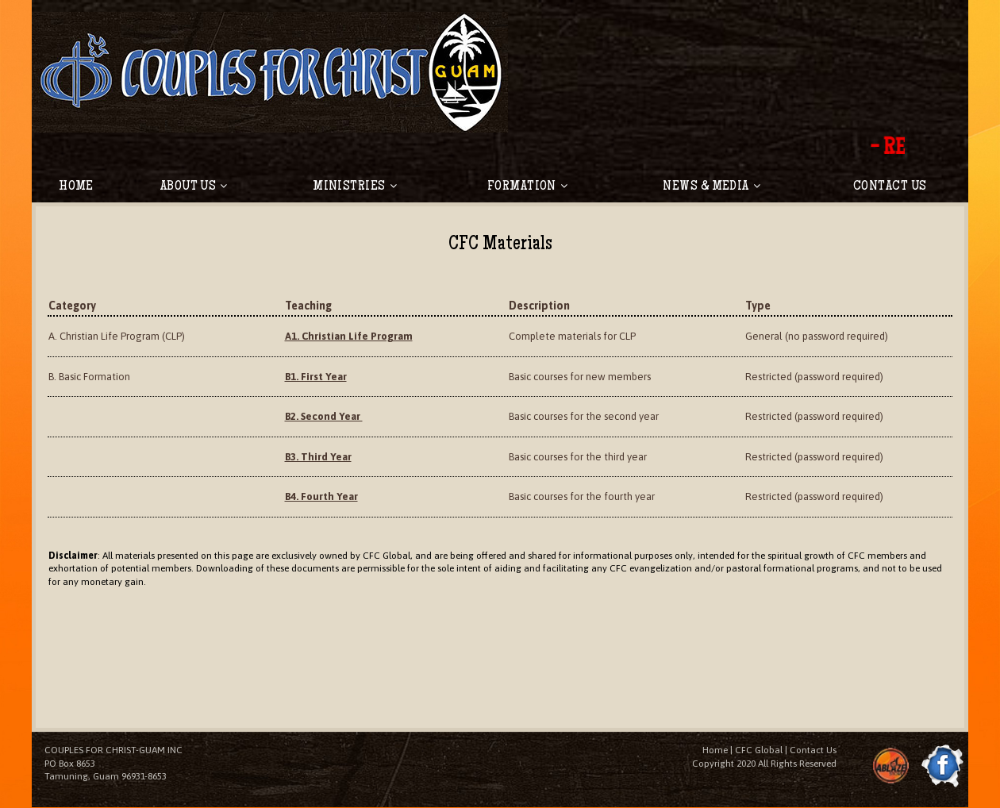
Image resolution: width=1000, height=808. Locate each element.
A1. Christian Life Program (349, 337)
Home (715, 750)
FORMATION (527, 186)
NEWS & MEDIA (711, 186)
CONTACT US (890, 186)
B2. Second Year (325, 417)
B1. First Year (316, 377)
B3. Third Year (319, 457)
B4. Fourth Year (322, 497)
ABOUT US (194, 186)
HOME (76, 186)
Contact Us (813, 750)
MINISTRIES (355, 186)
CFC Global (759, 750)
